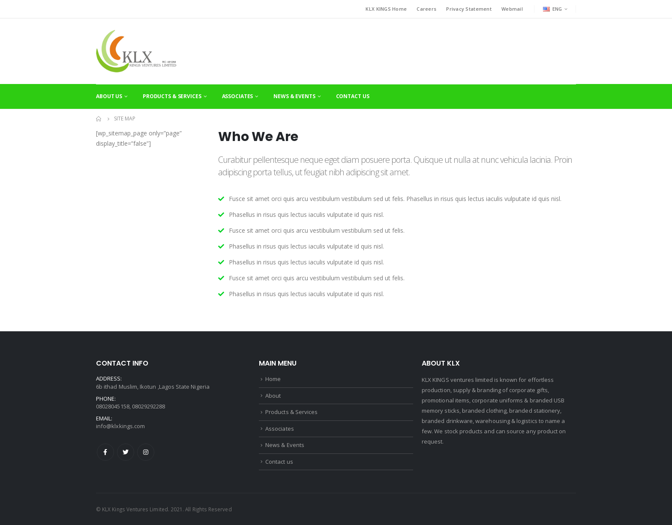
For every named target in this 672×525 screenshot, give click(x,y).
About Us (109, 96)
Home (273, 379)
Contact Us (352, 96)
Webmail (512, 9)
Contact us (279, 461)
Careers (426, 9)
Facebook (105, 452)
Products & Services (172, 96)
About (273, 395)
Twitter (125, 452)
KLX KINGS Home (386, 9)
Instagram (145, 452)
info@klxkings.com (120, 426)
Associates (237, 96)
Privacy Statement (469, 9)
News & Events (294, 96)
